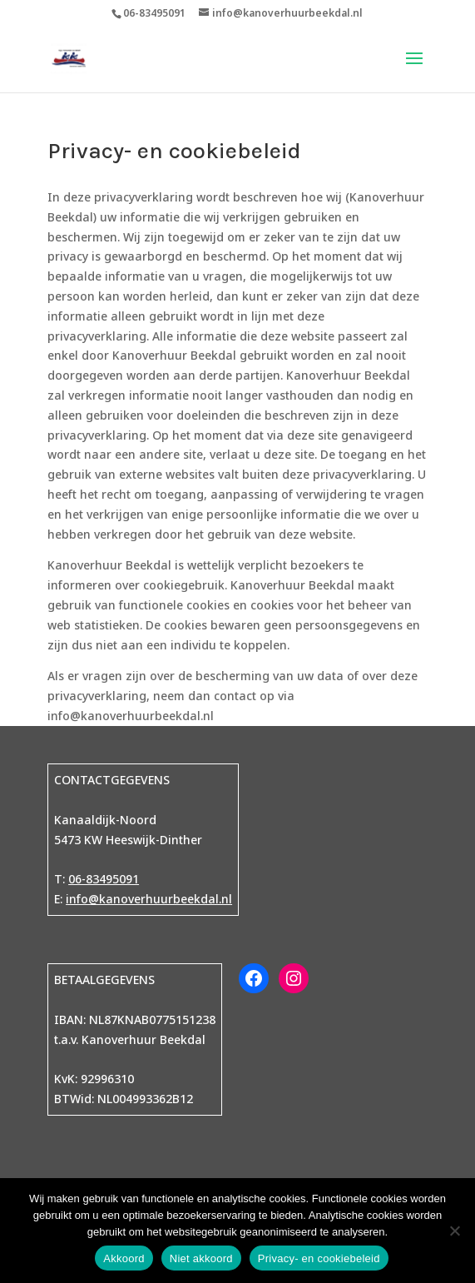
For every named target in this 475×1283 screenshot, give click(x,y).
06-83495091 (103, 879)
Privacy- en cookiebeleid (319, 1258)
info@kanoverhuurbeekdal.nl (149, 899)
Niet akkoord (201, 1258)
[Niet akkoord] (454, 1230)
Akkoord (123, 1258)
